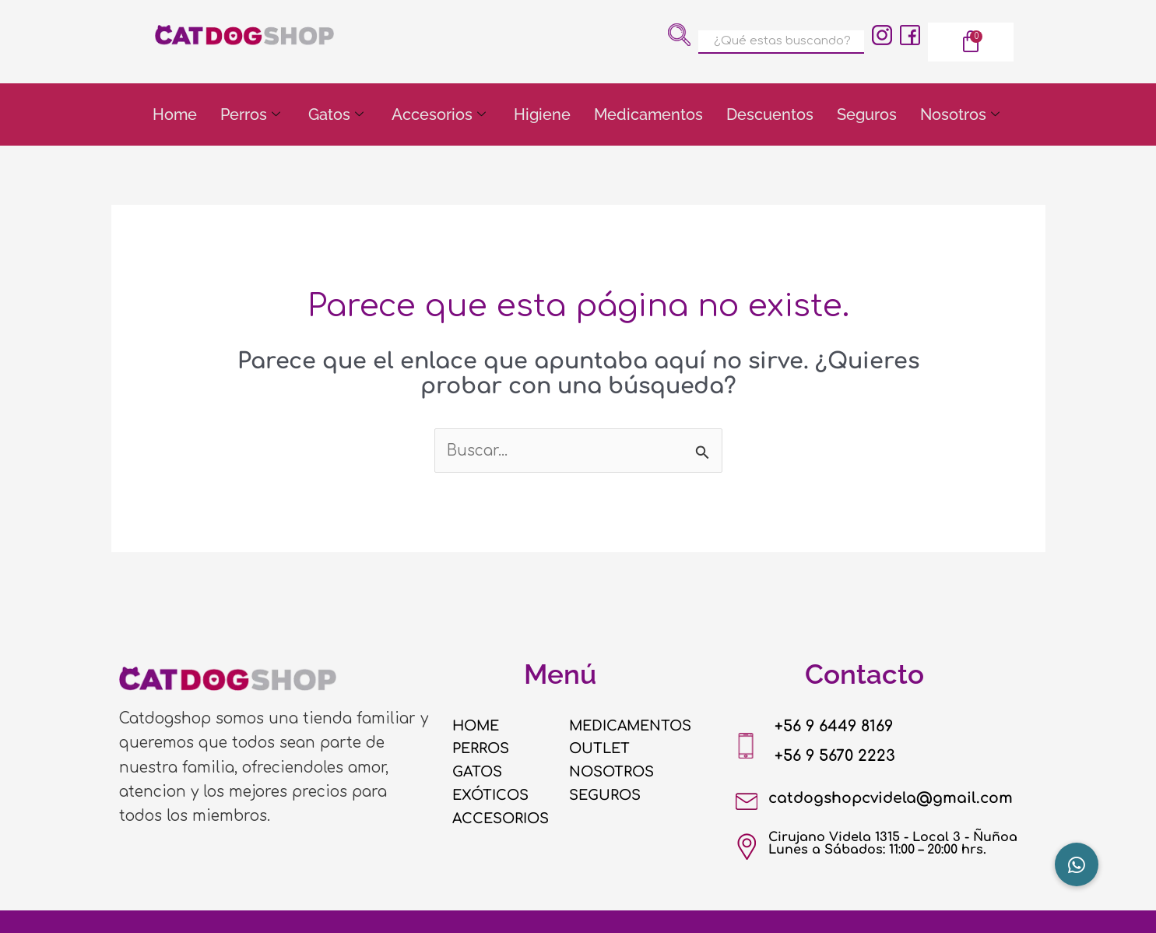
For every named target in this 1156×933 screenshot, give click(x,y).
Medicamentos (648, 114)
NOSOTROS (612, 772)
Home (175, 114)
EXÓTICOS (491, 795)
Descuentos (769, 114)
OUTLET (600, 749)
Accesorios (439, 115)
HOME (477, 726)
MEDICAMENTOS (632, 726)
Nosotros (960, 115)
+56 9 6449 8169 (837, 726)
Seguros (867, 114)
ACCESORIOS (502, 818)
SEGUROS (605, 795)
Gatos (336, 115)
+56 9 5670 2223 (837, 756)
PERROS (481, 749)
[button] (1076, 864)
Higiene (542, 114)
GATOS (478, 772)
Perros (250, 115)
